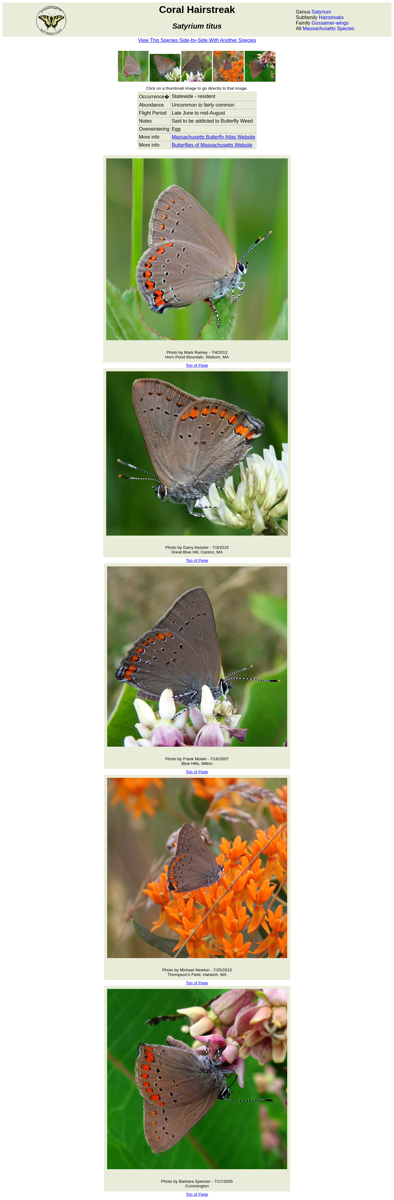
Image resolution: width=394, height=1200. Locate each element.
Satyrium (321, 11)
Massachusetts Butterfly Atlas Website (213, 137)
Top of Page (197, 365)
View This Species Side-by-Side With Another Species (197, 40)
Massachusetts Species (328, 28)
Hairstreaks (331, 17)
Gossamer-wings (330, 23)
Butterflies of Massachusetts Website (212, 145)
